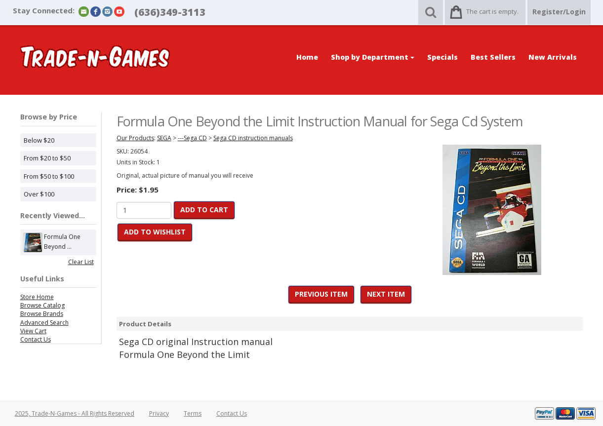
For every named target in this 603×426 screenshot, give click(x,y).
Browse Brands (41, 314)
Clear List (81, 262)
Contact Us (35, 339)
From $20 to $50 (47, 158)
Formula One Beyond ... (62, 242)
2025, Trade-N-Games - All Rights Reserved (74, 413)
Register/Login (559, 11)
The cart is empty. (492, 11)
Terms (192, 413)
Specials (442, 57)
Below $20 (39, 140)
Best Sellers (493, 57)
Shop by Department (372, 57)
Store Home (37, 297)
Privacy (159, 413)
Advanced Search (44, 322)
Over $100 (39, 194)
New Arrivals (552, 57)
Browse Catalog (42, 305)
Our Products (135, 138)
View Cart (33, 331)
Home (307, 57)
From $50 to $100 (49, 176)
